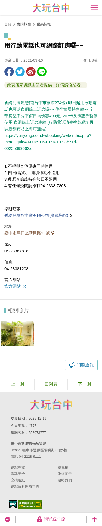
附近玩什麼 (51, 519)
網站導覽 (18, 467)
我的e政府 (13, 504)
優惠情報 (44, 24)
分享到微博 (31, 71)
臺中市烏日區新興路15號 (27, 233)
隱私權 (63, 467)
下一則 (84, 384)
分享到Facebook (9, 71)
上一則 (17, 384)
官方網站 (13, 286)
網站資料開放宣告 (25, 486)
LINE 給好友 (42, 71)
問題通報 (85, 365)
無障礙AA (30, 504)
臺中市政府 (51, 404)
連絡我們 (65, 480)
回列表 (50, 384)
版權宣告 (65, 474)
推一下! (20, 71)
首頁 (7, 24)
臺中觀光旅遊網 (51, 8)
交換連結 (18, 480)
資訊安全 (18, 474)
